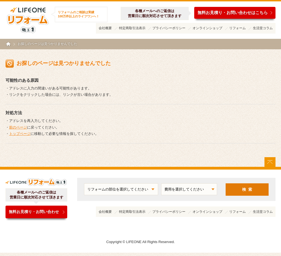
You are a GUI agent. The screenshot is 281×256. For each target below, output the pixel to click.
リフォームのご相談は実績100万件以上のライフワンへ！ (78, 14)
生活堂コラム (263, 28)
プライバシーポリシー (168, 28)
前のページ (18, 127)
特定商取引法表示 (132, 28)
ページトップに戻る (269, 162)
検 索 (247, 189)
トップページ (20, 134)
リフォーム (237, 28)
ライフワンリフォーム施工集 (28, 19)
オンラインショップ (207, 28)
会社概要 (105, 28)
